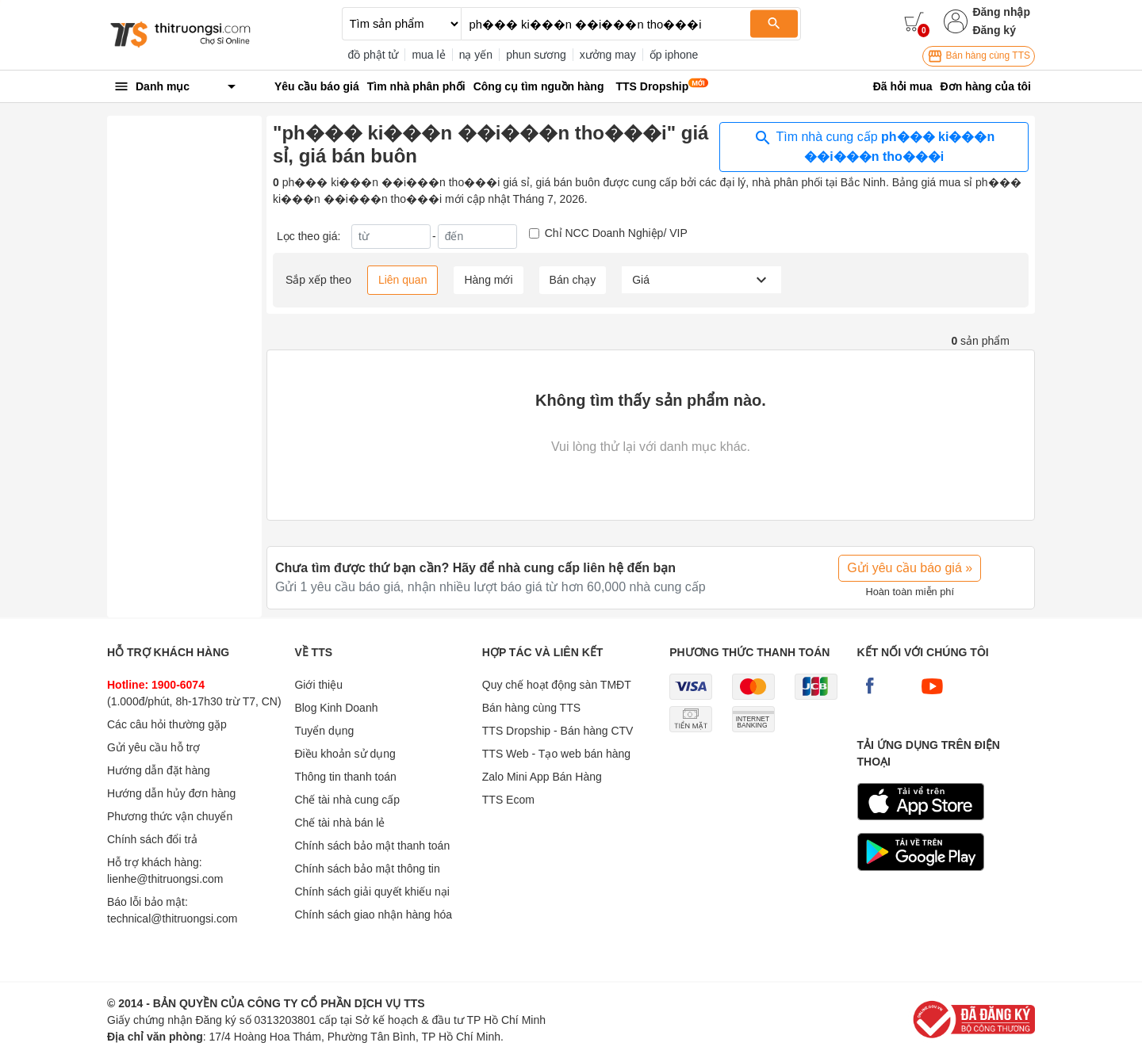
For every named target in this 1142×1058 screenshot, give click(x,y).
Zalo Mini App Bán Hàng (542, 776)
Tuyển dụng (324, 730)
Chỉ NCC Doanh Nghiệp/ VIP (616, 233)
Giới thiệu (318, 684)
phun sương (536, 54)
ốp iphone (674, 54)
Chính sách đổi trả (152, 839)
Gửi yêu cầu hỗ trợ (153, 747)
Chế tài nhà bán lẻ (339, 822)
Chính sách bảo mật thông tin (366, 868)
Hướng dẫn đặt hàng (158, 770)
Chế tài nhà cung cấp (347, 799)
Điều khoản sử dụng (344, 753)
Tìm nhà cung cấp (873, 145)
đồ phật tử (373, 54)
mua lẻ (428, 54)
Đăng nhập (1001, 12)
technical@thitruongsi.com (172, 918)
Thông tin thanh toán (345, 776)
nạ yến (475, 54)
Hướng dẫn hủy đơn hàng (171, 793)
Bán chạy (573, 279)
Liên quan (402, 279)
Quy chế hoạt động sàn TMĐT (556, 684)
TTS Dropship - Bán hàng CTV (558, 730)
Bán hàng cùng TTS (978, 56)
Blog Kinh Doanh (335, 707)
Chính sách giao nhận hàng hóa (373, 914)
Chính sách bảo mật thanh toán (372, 845)
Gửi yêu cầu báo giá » (909, 568)
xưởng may (608, 54)
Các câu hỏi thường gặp (167, 724)
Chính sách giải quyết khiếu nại (371, 891)
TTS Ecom (508, 799)
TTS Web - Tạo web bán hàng (556, 753)
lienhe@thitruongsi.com (165, 879)
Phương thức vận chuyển (169, 816)
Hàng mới (488, 279)
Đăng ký (993, 30)
